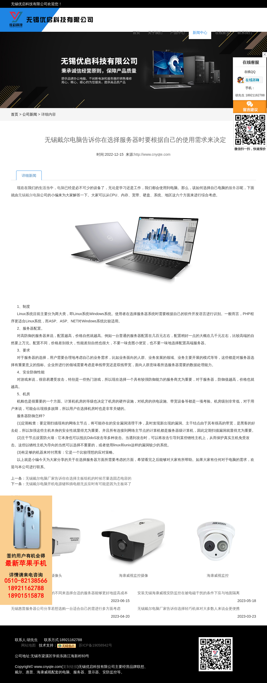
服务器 (234, 188)
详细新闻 (29, 175)
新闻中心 (200, 32)
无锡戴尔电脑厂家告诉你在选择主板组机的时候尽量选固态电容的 (78, 478)
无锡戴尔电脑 (29, 195)
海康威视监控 (218, 575)
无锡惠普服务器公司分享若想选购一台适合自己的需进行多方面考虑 (65, 608)
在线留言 (222, 32)
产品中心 (177, 32)
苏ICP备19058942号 (95, 645)
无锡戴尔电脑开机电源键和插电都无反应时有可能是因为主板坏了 (78, 484)
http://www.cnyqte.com (152, 154)
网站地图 (28, 645)
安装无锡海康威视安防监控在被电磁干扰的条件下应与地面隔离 (188, 593)
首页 (136, 32)
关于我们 (155, 32)
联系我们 (245, 32)
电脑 (60, 188)
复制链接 (70, 667)
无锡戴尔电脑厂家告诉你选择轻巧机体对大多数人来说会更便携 (188, 608)
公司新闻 (29, 114)
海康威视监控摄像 (133, 575)
